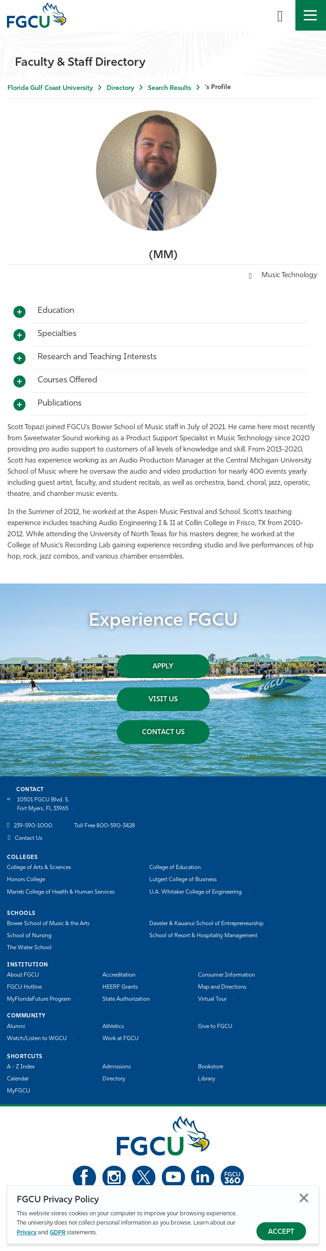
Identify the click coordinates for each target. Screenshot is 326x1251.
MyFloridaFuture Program (39, 999)
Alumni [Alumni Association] (16, 1026)
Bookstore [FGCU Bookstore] (210, 1067)
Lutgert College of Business (183, 880)
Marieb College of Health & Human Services (61, 892)
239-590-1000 (33, 826)
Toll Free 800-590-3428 (104, 826)
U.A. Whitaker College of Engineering (195, 892)
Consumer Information (226, 975)
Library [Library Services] (206, 1079)
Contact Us (163, 732)
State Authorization (126, 999)
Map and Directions (222, 987)
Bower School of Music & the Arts (48, 924)
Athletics (113, 1026)
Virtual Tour (212, 999)
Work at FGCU (120, 1038)
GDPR (57, 1233)
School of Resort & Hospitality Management (203, 936)
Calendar (18, 1079)
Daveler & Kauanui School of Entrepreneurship (206, 924)
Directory (120, 88)
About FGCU (23, 975)
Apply (163, 666)
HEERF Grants (120, 987)
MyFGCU (18, 1091)
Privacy (27, 1233)
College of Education (175, 867)
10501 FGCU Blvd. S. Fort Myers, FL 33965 (43, 804)
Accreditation (118, 975)
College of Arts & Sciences (39, 867)
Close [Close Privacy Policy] (304, 1198)
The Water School (29, 948)
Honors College (26, 880)
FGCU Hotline (24, 987)
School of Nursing (29, 936)
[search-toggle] (280, 15)
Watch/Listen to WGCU (37, 1038)
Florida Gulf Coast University (50, 88)
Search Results (169, 88)
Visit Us (163, 699)
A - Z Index (21, 1067)
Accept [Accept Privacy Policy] (281, 1232)
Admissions (116, 1067)
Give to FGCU (215, 1026)
